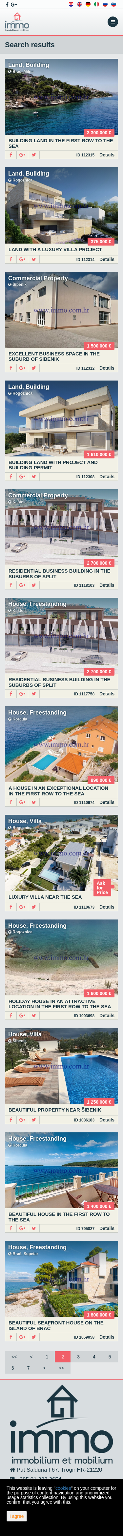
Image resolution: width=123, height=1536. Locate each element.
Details (106, 154)
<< (14, 1356)
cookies (63, 1488)
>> (61, 1368)
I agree (17, 1516)
